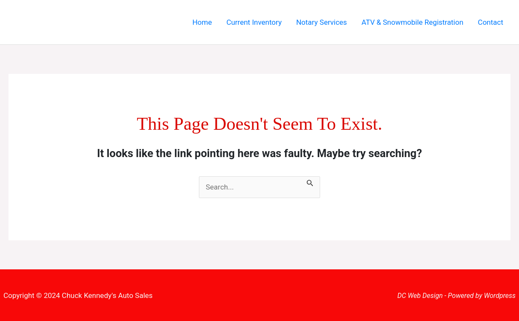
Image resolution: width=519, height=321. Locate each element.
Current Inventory (254, 22)
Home (202, 22)
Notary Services (321, 22)
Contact (490, 22)
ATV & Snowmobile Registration (413, 22)
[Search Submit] (310, 181)
